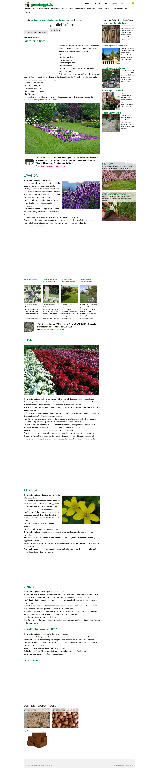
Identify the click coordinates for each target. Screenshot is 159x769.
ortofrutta (55, 9)
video (127, 9)
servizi (27, 12)
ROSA (28, 340)
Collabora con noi (119, 765)
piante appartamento (41, 9)
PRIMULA (30, 490)
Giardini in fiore (34, 41)
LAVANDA (31, 175)
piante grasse (67, 9)
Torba (26, 731)
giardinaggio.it (37, 20)
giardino (28, 9)
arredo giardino (117, 9)
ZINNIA (29, 587)
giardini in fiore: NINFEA (40, 629)
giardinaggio (80, 9)
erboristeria (91, 9)
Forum (88, 3)
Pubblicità (129, 765)
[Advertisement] (47, 17)
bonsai (106, 9)
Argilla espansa (59, 710)
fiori (100, 9)
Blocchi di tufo (30, 710)
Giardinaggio (63, 20)
